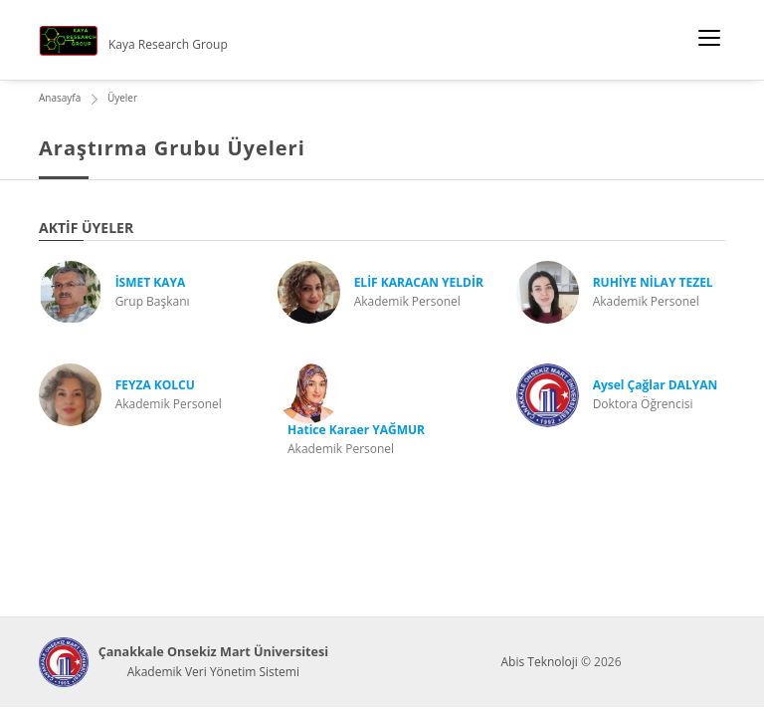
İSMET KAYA (150, 282)
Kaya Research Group (168, 44)
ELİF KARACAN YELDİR (418, 282)
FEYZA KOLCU (155, 384)
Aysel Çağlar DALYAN (655, 384)
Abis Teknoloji (538, 661)
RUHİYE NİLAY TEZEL (653, 282)
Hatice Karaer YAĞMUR (356, 429)
